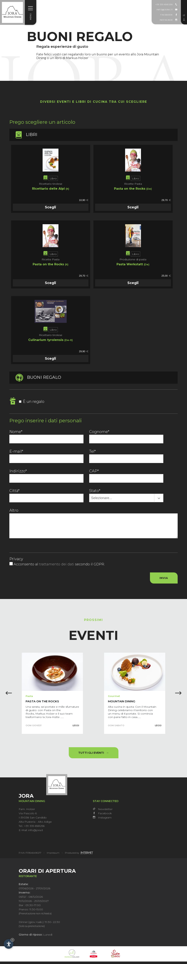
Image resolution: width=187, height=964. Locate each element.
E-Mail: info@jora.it (31, 832)
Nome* (15, 431)
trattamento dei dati (57, 564)
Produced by (79, 855)
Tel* (92, 451)
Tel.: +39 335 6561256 (32, 828)
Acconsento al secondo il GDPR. (59, 564)
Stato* (94, 490)
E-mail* (16, 451)
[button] (179, 695)
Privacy (16, 559)
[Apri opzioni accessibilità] (8, 944)
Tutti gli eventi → (93, 755)
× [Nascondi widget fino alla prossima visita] (12, 939)
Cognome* (99, 431)
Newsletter (103, 811)
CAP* (94, 471)
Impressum (53, 855)
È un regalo (31, 401)
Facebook (102, 815)
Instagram (102, 820)
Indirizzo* (18, 471)
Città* (14, 490)
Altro (13, 510)
